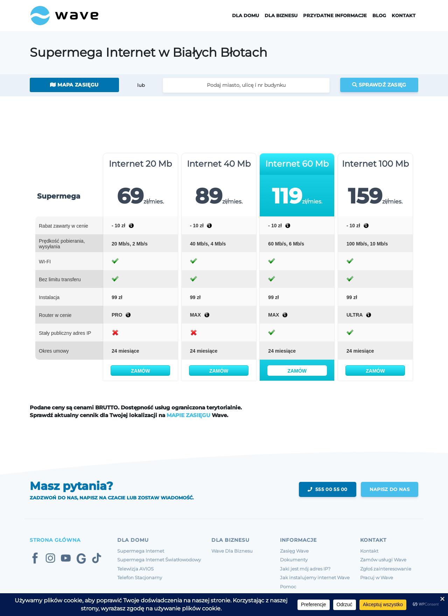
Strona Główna (55, 540)
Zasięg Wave (294, 551)
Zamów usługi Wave (383, 559)
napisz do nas (390, 489)
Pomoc (288, 586)
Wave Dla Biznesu (232, 551)
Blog (379, 15)
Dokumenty (294, 559)
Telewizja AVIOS (135, 569)
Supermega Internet (140, 551)
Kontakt (403, 15)
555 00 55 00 (328, 489)
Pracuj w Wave (376, 577)
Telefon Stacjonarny (139, 577)
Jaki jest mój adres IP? (305, 569)
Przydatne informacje (335, 15)
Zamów (140, 371)
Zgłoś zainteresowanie (385, 569)
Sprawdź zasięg (379, 85)
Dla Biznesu (281, 15)
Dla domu (245, 15)
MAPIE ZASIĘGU (188, 415)
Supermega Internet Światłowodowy (159, 559)
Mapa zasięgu (74, 85)
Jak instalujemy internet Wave (315, 577)
